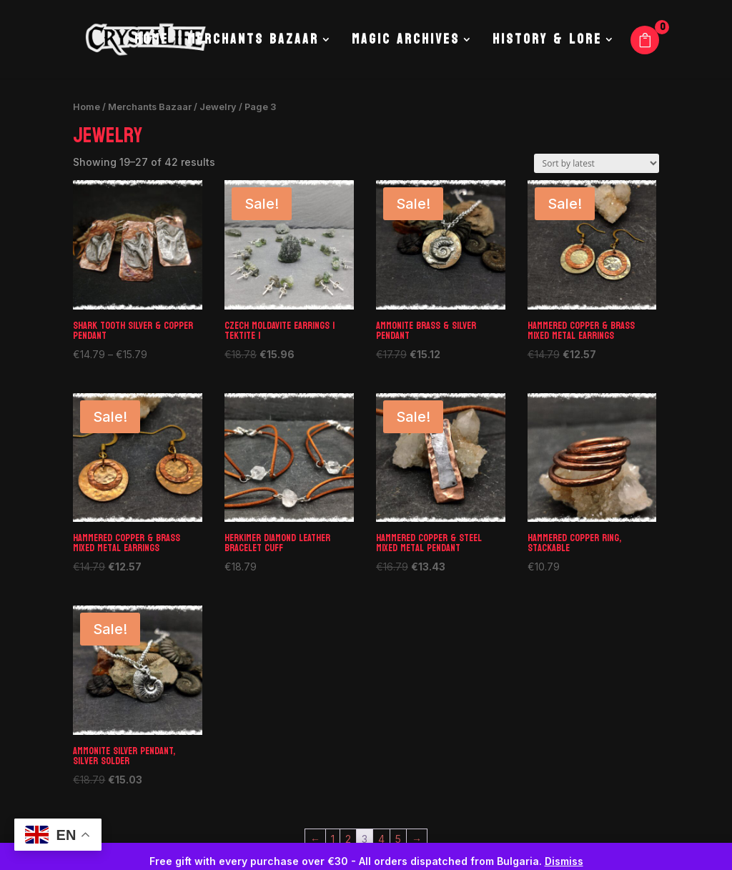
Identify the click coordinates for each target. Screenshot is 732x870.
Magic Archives (406, 42)
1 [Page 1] (333, 839)
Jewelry (218, 107)
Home (151, 42)
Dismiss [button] (564, 861)
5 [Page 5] (398, 839)
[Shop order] (596, 163)
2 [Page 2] (348, 839)
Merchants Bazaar (253, 42)
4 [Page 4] (381, 839)
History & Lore (547, 42)
